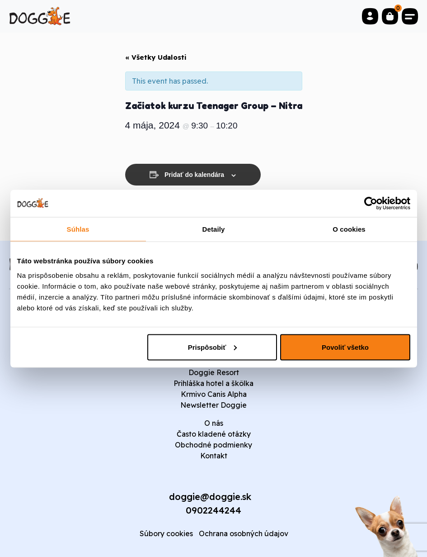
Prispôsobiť (212, 347)
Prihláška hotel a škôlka (213, 383)
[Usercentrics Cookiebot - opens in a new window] (370, 203)
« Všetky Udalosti (156, 57)
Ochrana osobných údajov (243, 533)
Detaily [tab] (213, 229)
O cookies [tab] (349, 229)
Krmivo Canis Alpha (214, 394)
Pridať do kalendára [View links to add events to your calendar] (194, 174)
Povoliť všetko (345, 347)
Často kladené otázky (214, 433)
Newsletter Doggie (213, 404)
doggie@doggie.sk (210, 496)
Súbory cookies (166, 533)
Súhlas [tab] (78, 229)
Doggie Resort (213, 372)
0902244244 (213, 510)
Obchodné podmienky (213, 444)
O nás (213, 423)
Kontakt (213, 455)
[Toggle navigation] (410, 16)
